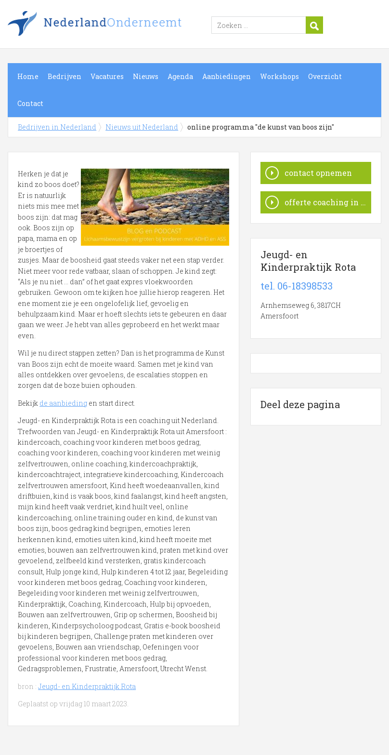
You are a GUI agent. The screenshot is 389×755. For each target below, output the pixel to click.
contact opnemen (318, 173)
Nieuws (145, 76)
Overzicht (325, 76)
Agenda (180, 76)
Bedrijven (64, 76)
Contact (30, 103)
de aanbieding (63, 403)
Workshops (279, 76)
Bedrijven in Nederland (128, 25)
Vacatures (107, 76)
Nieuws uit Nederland (141, 127)
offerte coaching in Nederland (328, 202)
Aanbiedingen (226, 76)
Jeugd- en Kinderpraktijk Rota (87, 686)
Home (28, 76)
